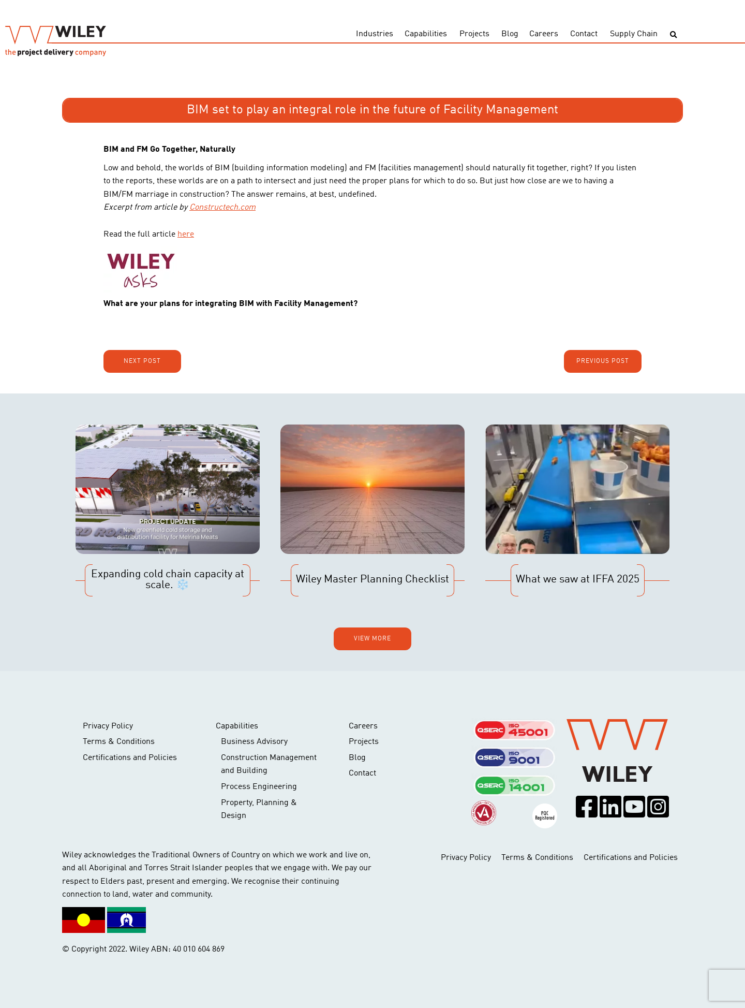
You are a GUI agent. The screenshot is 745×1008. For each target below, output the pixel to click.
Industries (374, 34)
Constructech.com (222, 207)
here (185, 234)
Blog (509, 34)
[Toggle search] (673, 35)
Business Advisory (254, 742)
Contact (584, 34)
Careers (543, 34)
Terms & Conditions (119, 742)
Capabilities (426, 34)
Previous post (602, 361)
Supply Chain (634, 34)
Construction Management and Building (269, 765)
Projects (474, 34)
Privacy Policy (108, 726)
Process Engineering (259, 787)
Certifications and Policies (130, 758)
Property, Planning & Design (259, 810)
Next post (142, 361)
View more (372, 639)
